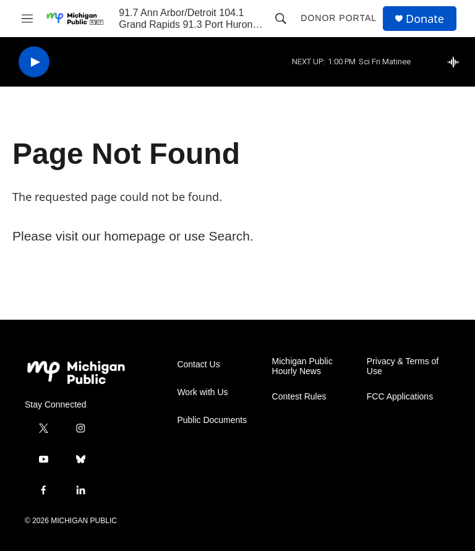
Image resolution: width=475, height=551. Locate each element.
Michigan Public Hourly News (302, 366)
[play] (34, 62)
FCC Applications (400, 396)
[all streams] (457, 62)
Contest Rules (299, 396)
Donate (425, 18)
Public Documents (212, 420)
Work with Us (202, 392)
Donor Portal (339, 18)
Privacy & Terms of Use (403, 366)
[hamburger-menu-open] (27, 18)
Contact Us (198, 364)
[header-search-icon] (281, 18)
